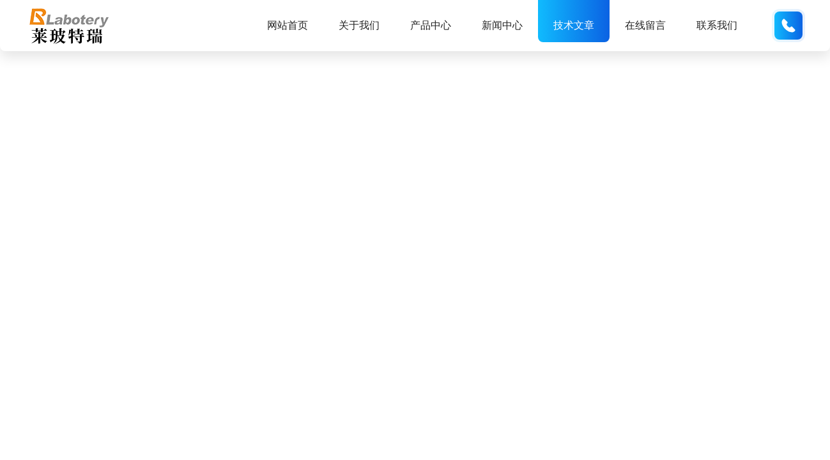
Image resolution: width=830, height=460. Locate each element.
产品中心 (430, 25)
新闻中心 (502, 25)
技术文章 (573, 25)
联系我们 (716, 25)
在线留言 (645, 25)
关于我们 (359, 25)
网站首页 (287, 25)
